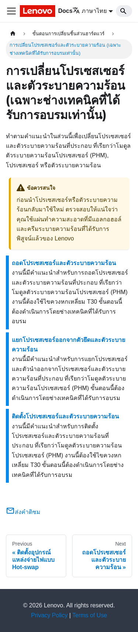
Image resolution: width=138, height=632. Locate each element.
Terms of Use (89, 615)
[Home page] (13, 33)
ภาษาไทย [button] (89, 11)
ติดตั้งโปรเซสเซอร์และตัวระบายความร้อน (65, 416)
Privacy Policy (49, 615)
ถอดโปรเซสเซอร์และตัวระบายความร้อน (64, 263)
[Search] (124, 11)
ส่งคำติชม (23, 512)
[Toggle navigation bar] (11, 11)
